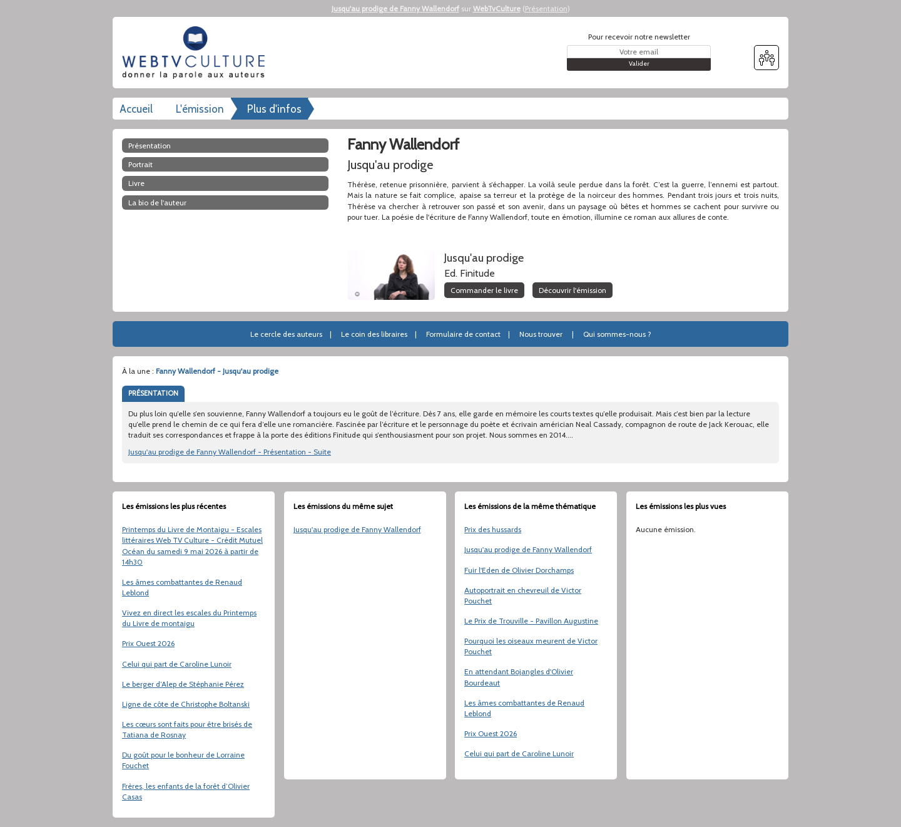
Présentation (546, 8)
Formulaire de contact (463, 334)
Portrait (140, 164)
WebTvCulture (497, 8)
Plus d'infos (274, 109)
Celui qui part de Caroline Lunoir (177, 664)
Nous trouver (540, 334)
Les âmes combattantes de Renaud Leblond (182, 587)
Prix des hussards (492, 529)
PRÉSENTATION (153, 393)
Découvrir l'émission (572, 290)
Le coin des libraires (374, 334)
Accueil (136, 109)
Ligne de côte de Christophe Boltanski (186, 704)
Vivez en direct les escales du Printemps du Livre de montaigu (189, 618)
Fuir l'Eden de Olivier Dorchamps (519, 570)
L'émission (200, 109)
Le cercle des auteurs (286, 334)
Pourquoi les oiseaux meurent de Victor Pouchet (531, 646)
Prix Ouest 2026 (148, 643)
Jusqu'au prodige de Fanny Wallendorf (395, 8)
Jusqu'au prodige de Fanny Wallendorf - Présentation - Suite (229, 451)
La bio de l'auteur (157, 202)
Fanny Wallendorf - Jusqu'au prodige (217, 371)
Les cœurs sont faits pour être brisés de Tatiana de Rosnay (187, 729)
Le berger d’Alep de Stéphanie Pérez (183, 684)
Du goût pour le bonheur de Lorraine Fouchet (183, 760)
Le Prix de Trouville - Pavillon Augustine (531, 620)
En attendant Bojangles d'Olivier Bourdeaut (518, 677)
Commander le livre (484, 290)
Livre (136, 183)
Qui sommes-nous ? (617, 334)
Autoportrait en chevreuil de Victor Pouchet (522, 595)
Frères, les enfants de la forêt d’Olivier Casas (186, 791)
